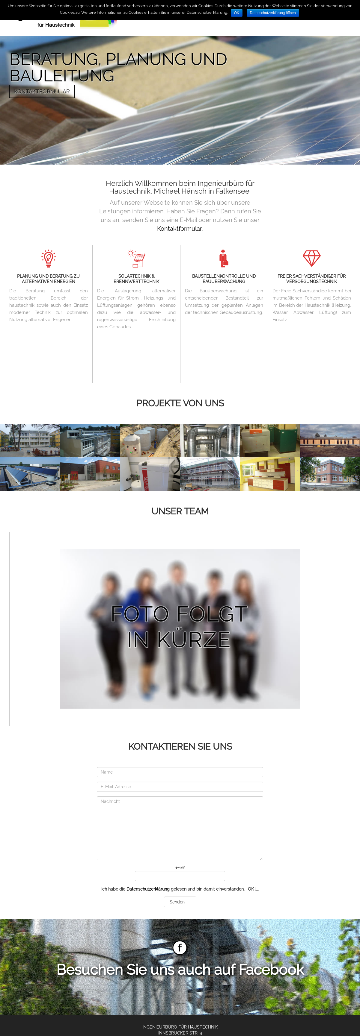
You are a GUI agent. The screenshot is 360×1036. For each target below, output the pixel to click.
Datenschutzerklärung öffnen (273, 13)
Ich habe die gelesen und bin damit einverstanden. (180, 889)
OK (236, 13)
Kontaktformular (42, 91)
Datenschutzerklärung (148, 889)
